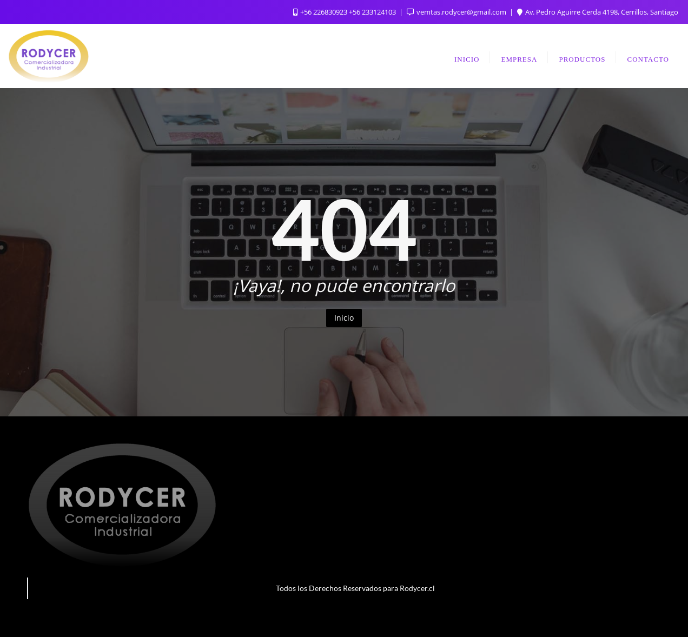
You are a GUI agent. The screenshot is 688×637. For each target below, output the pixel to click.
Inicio (344, 318)
